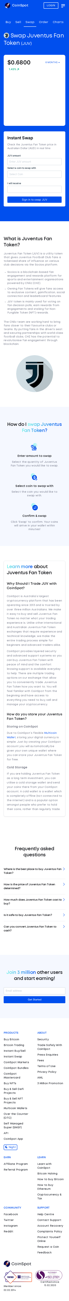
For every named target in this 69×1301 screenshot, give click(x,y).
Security (43, 1039)
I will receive (14, 183)
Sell (18, 22)
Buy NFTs (10, 1083)
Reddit (8, 1232)
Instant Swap (13, 1057)
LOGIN (51, 5)
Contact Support (49, 1220)
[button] (34, 871)
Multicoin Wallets (15, 1108)
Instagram (11, 1226)
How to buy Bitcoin (50, 1179)
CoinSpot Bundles (16, 1068)
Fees (40, 1060)
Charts (58, 22)
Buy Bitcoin (11, 1039)
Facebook (11, 1214)
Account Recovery (50, 1226)
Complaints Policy (49, 1232)
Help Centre (45, 1214)
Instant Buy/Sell (15, 1051)
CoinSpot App (13, 1139)
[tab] (34, 871)
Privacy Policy (46, 1072)
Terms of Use (46, 1066)
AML (40, 1078)
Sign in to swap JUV (34, 199)
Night (10, 1147)
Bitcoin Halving (47, 1174)
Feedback (44, 1253)
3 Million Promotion (50, 1083)
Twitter (9, 1220)
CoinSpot (16, 5)
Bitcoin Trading (14, 1045)
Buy (8, 22)
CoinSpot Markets (16, 1062)
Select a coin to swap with (21, 168)
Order (43, 22)
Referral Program (16, 1170)
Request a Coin (48, 1247)
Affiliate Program (16, 1164)
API (6, 1133)
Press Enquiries (47, 1055)
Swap (30, 22)
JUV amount (14, 155)
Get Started (34, 999)
